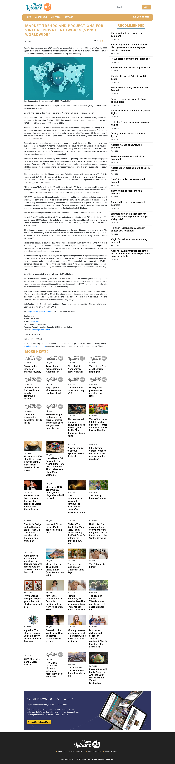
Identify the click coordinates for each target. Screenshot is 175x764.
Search (146, 7)
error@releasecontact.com (35, 346)
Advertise (69, 751)
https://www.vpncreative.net (39, 311)
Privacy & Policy (111, 751)
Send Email (34, 321)
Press (60, 751)
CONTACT (69, 17)
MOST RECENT (41, 17)
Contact (80, 751)
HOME (28, 17)
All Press (55, 17)
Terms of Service (94, 751)
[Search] (128, 7)
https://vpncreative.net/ (41, 330)
